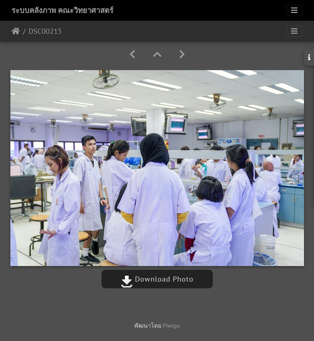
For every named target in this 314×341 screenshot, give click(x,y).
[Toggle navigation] (294, 10)
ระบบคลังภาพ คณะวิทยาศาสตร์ (62, 10)
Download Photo (157, 279)
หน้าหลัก (15, 31)
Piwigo (171, 325)
